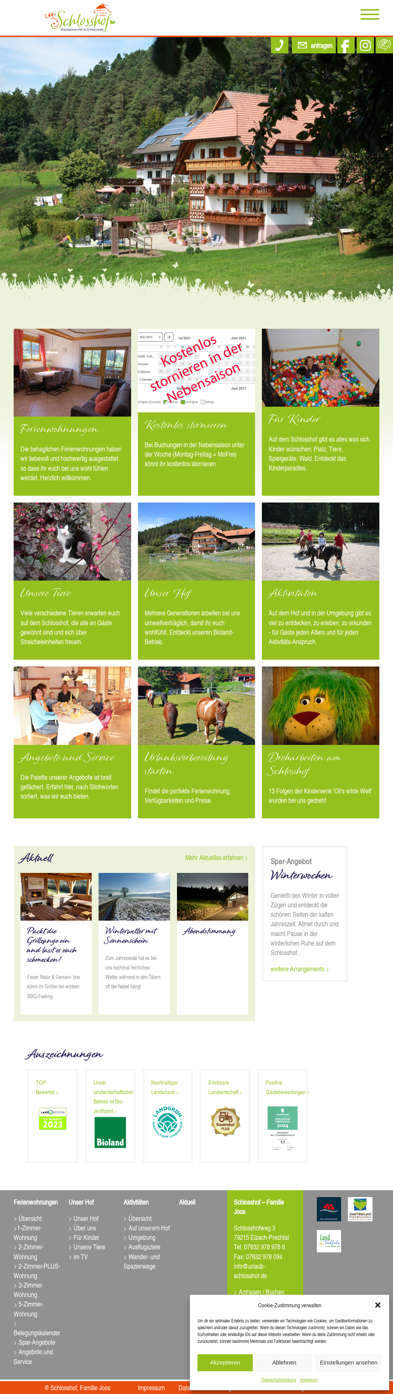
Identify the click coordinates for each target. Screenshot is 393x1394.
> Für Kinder (84, 1237)
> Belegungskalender (37, 1327)
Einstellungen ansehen (348, 1362)
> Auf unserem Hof (147, 1227)
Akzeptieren (225, 1362)
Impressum (309, 1380)
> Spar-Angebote (34, 1342)
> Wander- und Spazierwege (142, 1261)
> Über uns (82, 1227)
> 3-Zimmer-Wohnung (29, 1289)
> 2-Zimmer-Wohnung (29, 1251)
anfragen (321, 45)
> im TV (78, 1256)
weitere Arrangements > (300, 968)
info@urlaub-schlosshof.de (250, 1270)
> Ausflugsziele (142, 1246)
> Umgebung (139, 1237)
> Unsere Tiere (87, 1246)
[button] (378, 1305)
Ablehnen (284, 1362)
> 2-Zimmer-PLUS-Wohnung (37, 1270)
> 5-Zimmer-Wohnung (29, 1308)
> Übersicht (28, 1218)
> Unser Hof (84, 1218)
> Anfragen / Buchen (259, 1291)
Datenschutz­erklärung (278, 1380)
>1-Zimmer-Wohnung (28, 1232)
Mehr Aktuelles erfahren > (216, 857)
